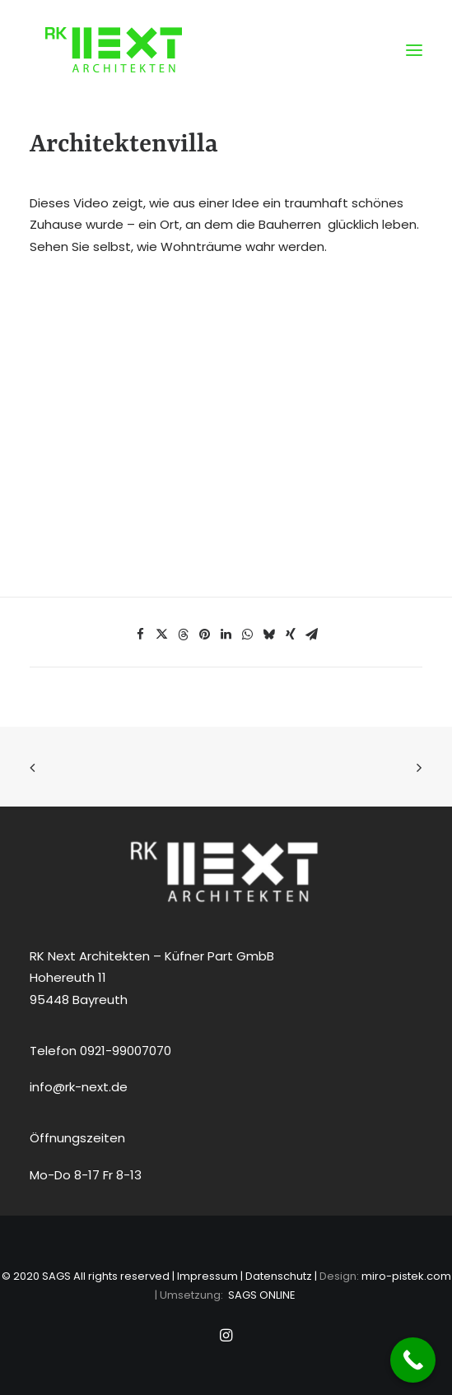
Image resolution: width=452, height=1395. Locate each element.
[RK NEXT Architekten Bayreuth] (114, 49)
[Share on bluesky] (269, 634)
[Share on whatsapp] (248, 634)
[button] (414, 50)
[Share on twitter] (162, 634)
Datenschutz (278, 1276)
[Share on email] (312, 634)
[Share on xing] (291, 634)
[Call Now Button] (413, 1360)
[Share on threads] (183, 634)
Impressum (207, 1276)
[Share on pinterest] (205, 634)
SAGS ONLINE (262, 1295)
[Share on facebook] (141, 634)
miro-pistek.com (406, 1276)
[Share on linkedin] (226, 634)
